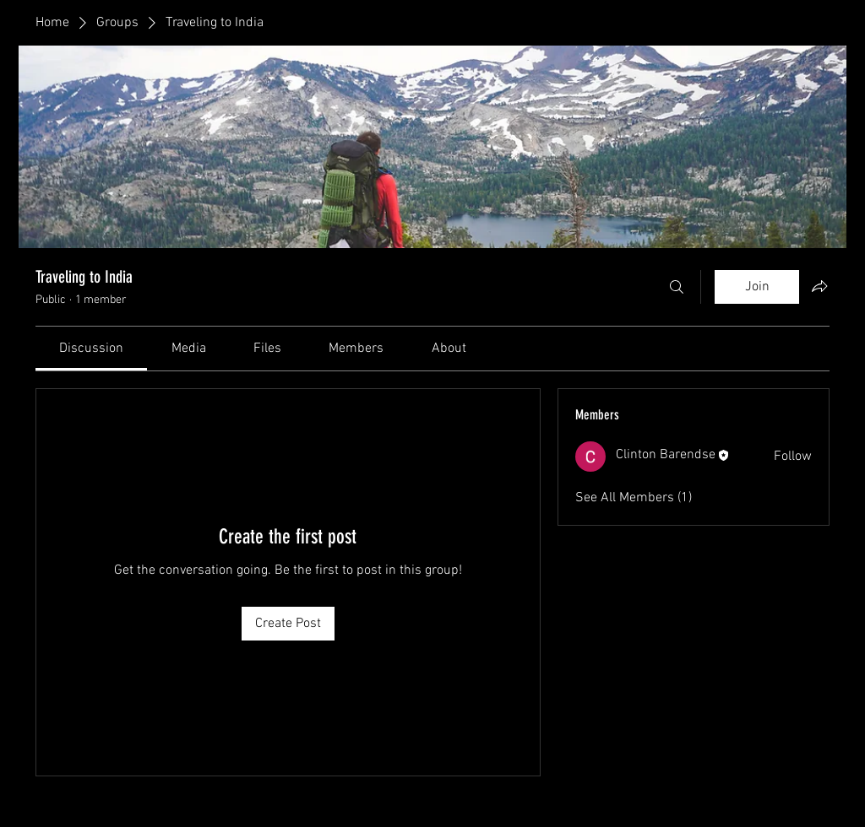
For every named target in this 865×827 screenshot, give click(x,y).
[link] (91, 348)
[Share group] (819, 286)
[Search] (676, 287)
